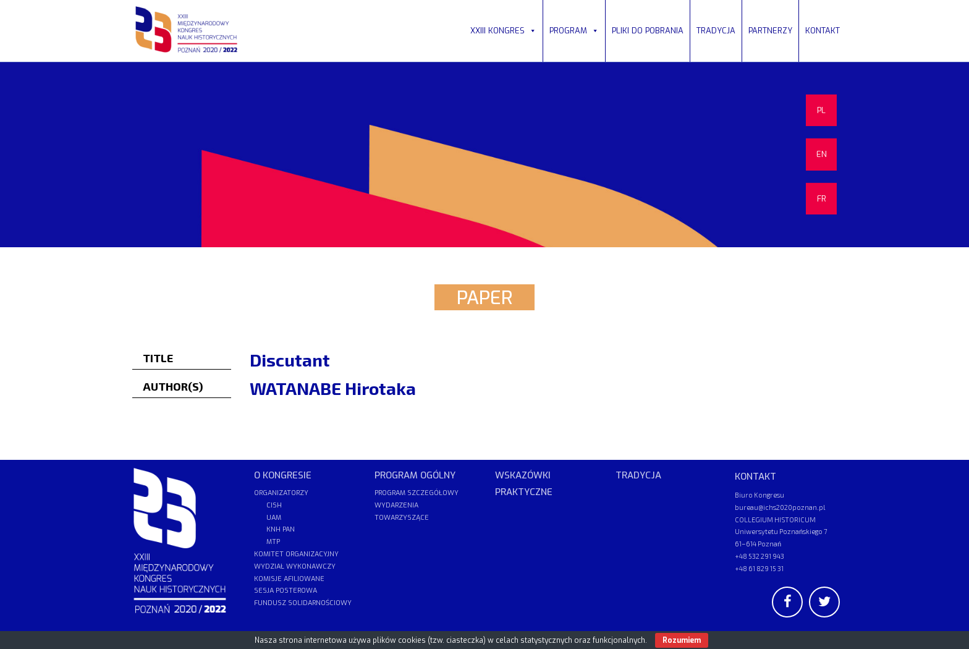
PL (821, 110)
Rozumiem (681, 640)
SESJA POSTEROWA (285, 590)
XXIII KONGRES (503, 30)
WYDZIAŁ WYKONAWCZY (295, 566)
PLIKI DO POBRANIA (647, 30)
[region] (484, 154)
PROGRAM (574, 30)
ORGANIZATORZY (281, 493)
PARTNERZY (770, 30)
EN (821, 154)
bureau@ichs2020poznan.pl (780, 507)
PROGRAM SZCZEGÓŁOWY (416, 493)
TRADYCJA (715, 30)
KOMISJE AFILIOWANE (289, 578)
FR (821, 198)
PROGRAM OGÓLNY (414, 475)
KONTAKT (822, 30)
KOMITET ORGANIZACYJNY (296, 554)
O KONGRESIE (282, 475)
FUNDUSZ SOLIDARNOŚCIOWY (303, 603)
